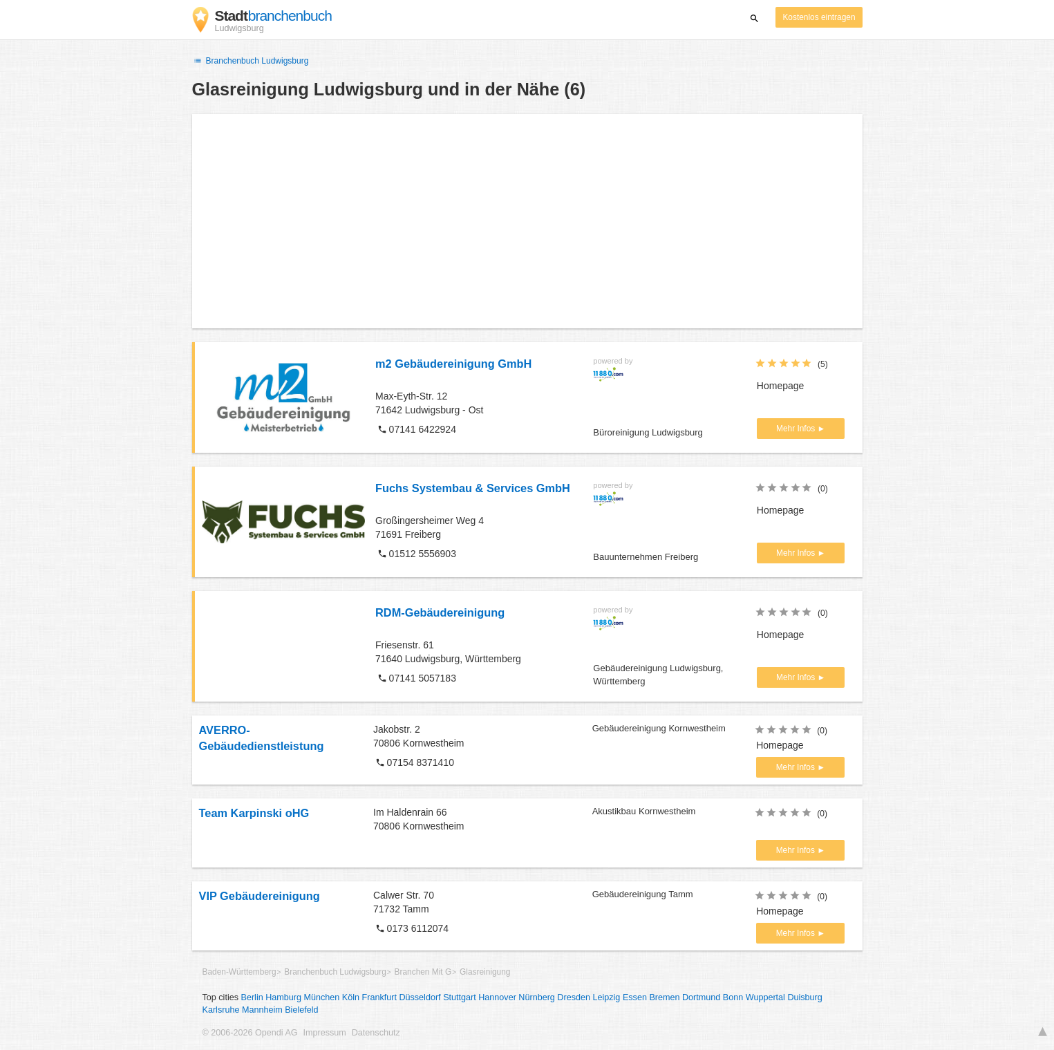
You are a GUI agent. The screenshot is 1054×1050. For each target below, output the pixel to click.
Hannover (497, 997)
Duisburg (804, 997)
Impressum (324, 1033)
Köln (350, 997)
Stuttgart (459, 997)
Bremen (664, 997)
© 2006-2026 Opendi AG (250, 1033)
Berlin (252, 997)
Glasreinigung (485, 972)
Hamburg (283, 997)
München (322, 997)
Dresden (573, 997)
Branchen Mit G (423, 972)
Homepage (780, 385)
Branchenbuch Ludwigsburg (250, 61)
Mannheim (262, 1010)
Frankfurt (379, 997)
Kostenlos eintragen (818, 17)
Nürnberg (536, 997)
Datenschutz (376, 1033)
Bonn (733, 997)
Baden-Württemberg (239, 972)
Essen (635, 997)
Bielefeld (301, 1010)
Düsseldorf (419, 997)
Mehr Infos (796, 428)
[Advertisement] (527, 221)
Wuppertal (765, 997)
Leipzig (606, 997)
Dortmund (701, 997)
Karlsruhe (221, 1010)
